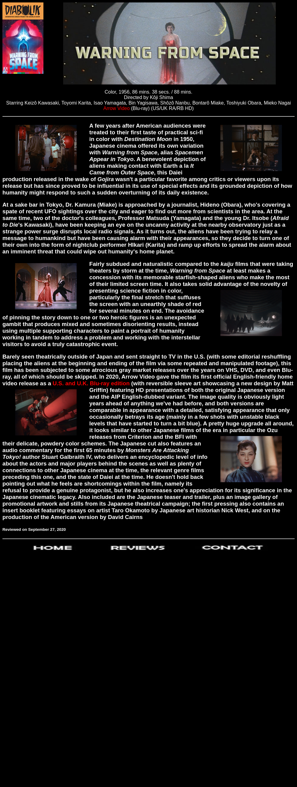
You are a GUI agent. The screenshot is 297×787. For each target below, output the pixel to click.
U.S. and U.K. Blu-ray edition (91, 383)
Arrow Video (117, 108)
